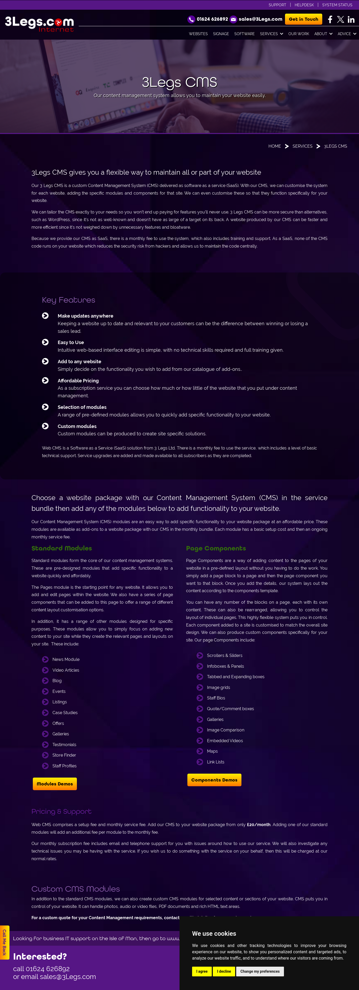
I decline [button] (224, 971)
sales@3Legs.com (68, 977)
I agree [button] (202, 971)
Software (244, 34)
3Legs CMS (335, 146)
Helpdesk (304, 5)
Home (274, 146)
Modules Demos (55, 784)
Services (271, 34)
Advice (347, 34)
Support (277, 5)
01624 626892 (48, 969)
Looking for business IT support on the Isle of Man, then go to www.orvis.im (106, 938)
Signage (221, 34)
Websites (198, 34)
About (323, 34)
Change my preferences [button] (259, 971)
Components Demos (214, 780)
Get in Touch (303, 19)
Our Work (298, 34)
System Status (337, 5)
